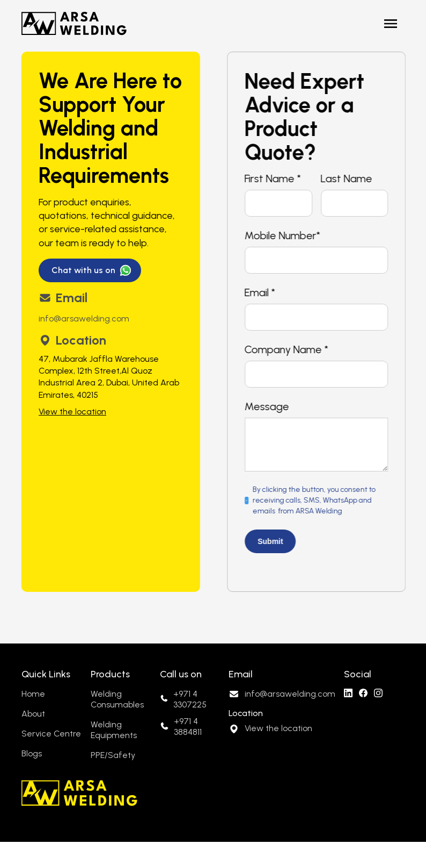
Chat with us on (83, 270)
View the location (72, 411)
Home (33, 694)
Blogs (31, 753)
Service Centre (51, 733)
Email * (263, 292)
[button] (391, 24)
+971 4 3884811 (188, 726)
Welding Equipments (114, 729)
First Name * (276, 178)
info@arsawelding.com (83, 318)
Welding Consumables (117, 699)
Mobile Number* (286, 235)
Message (270, 406)
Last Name (350, 178)
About (33, 714)
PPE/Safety (113, 755)
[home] (74, 23)
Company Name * (290, 349)
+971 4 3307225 (190, 699)
